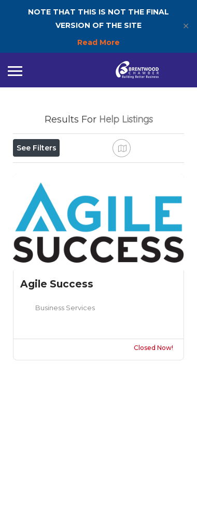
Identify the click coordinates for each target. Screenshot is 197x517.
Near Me (60, 194)
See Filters (37, 148)
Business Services (65, 406)
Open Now (43, 170)
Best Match (123, 194)
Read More (98, 42)
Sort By (36, 217)
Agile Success (56, 383)
